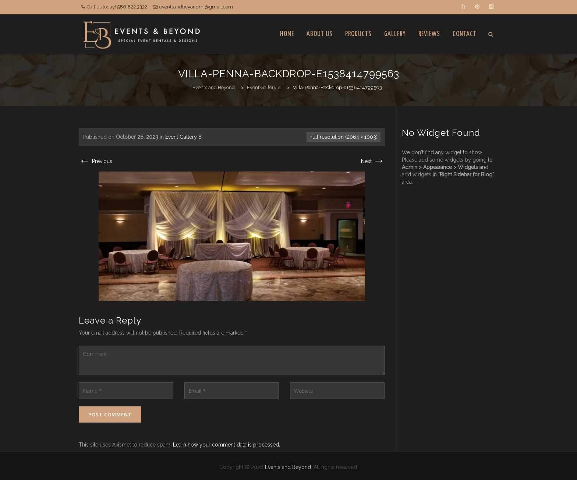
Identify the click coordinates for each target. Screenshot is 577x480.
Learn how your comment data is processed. (226, 445)
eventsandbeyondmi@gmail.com (196, 7)
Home (287, 34)
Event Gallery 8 (183, 137)
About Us (320, 34)
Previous (95, 161)
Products (358, 34)
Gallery (395, 34)
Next (373, 161)
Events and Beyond (288, 467)
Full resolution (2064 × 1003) (343, 137)
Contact (465, 34)
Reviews (429, 34)
